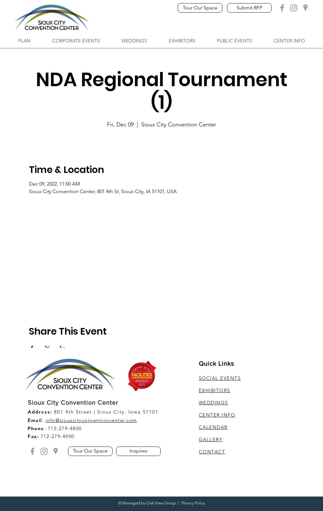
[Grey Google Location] (305, 8)
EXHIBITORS (214, 390)
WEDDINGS (213, 403)
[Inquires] (138, 451)
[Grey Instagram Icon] (293, 8)
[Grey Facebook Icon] (282, 8)
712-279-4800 (65, 428)
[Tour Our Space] (200, 8)
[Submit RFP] (249, 8)
